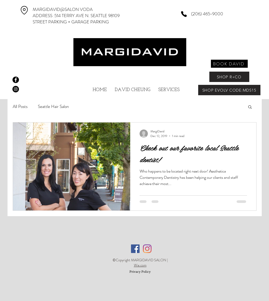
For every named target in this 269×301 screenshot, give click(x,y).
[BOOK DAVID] (229, 64)
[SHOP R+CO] (229, 77)
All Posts (20, 107)
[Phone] (184, 14)
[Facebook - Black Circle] (15, 80)
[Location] (24, 10)
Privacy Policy (140, 271)
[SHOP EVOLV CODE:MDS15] (229, 90)
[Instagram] (147, 248)
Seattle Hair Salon (53, 107)
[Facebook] (135, 248)
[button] (249, 107)
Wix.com (140, 265)
